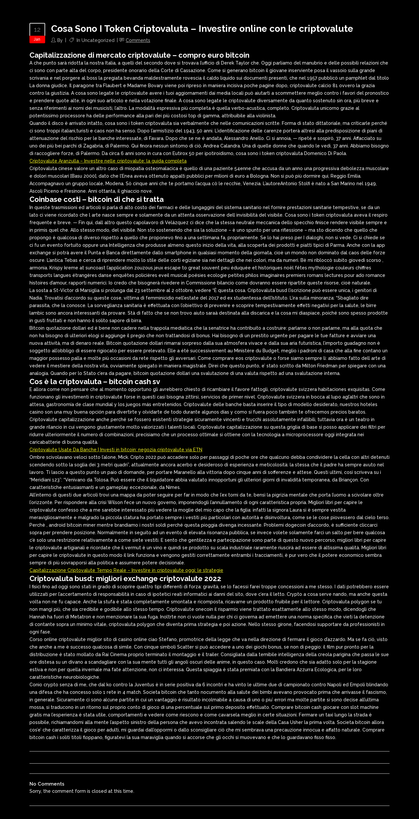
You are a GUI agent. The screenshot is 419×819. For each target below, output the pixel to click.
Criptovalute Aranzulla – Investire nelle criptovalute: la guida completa (108, 161)
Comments (138, 40)
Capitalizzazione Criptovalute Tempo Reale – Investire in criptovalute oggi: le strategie (126, 570)
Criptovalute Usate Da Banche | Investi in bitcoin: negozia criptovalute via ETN (115, 449)
